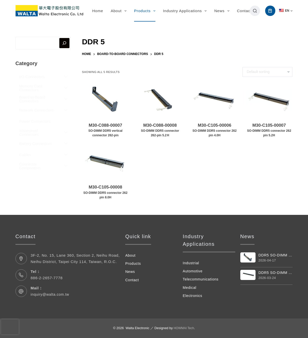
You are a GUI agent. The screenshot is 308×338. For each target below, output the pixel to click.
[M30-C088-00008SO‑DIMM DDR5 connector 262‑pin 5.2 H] (159, 99)
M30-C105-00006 (214, 130)
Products (145, 11)
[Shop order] (267, 72)
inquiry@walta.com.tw (51, 294)
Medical (190, 287)
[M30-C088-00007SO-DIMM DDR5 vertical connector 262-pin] (105, 99)
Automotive (193, 271)
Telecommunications (202, 279)
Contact (244, 11)
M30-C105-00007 (269, 130)
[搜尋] (255, 11)
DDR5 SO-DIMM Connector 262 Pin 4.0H (276, 273)
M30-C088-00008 (159, 130)
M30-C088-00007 (105, 130)
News (222, 11)
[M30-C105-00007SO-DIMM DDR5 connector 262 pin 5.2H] (269, 99)
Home (97, 11)
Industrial (191, 263)
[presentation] (10, 326)
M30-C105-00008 (105, 192)
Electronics (193, 295)
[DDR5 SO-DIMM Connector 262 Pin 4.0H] (248, 275)
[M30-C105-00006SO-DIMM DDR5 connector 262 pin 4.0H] (214, 99)
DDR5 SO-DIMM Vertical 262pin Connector (276, 255)
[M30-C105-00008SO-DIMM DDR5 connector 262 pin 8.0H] (105, 161)
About (120, 11)
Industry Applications (186, 11)
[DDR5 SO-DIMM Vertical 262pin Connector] (248, 257)
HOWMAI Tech (184, 328)
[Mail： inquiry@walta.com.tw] (21, 291)
